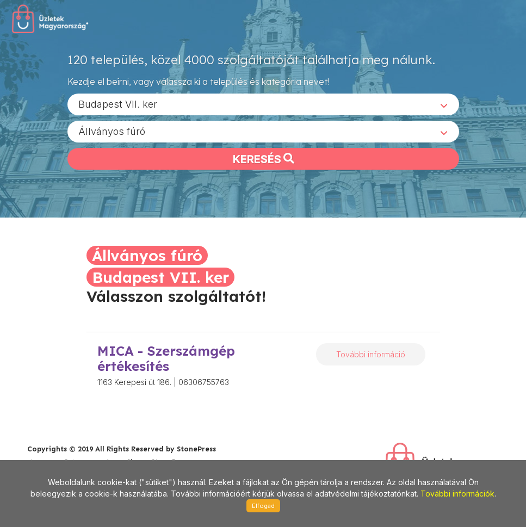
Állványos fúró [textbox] (111, 131)
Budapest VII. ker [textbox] (117, 103)
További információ (370, 354)
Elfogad (263, 506)
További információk (457, 493)
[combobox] (263, 104)
